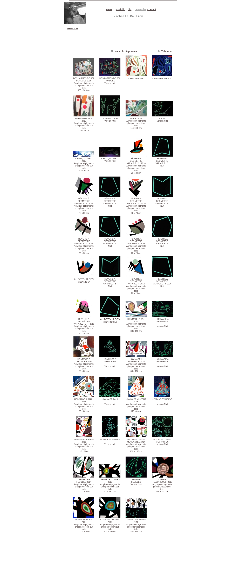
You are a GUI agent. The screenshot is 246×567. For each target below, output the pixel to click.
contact (151, 9)
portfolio (120, 9)
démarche (140, 9)
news (109, 9)
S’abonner (166, 51)
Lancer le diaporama (125, 51)
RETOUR (72, 28)
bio (129, 9)
